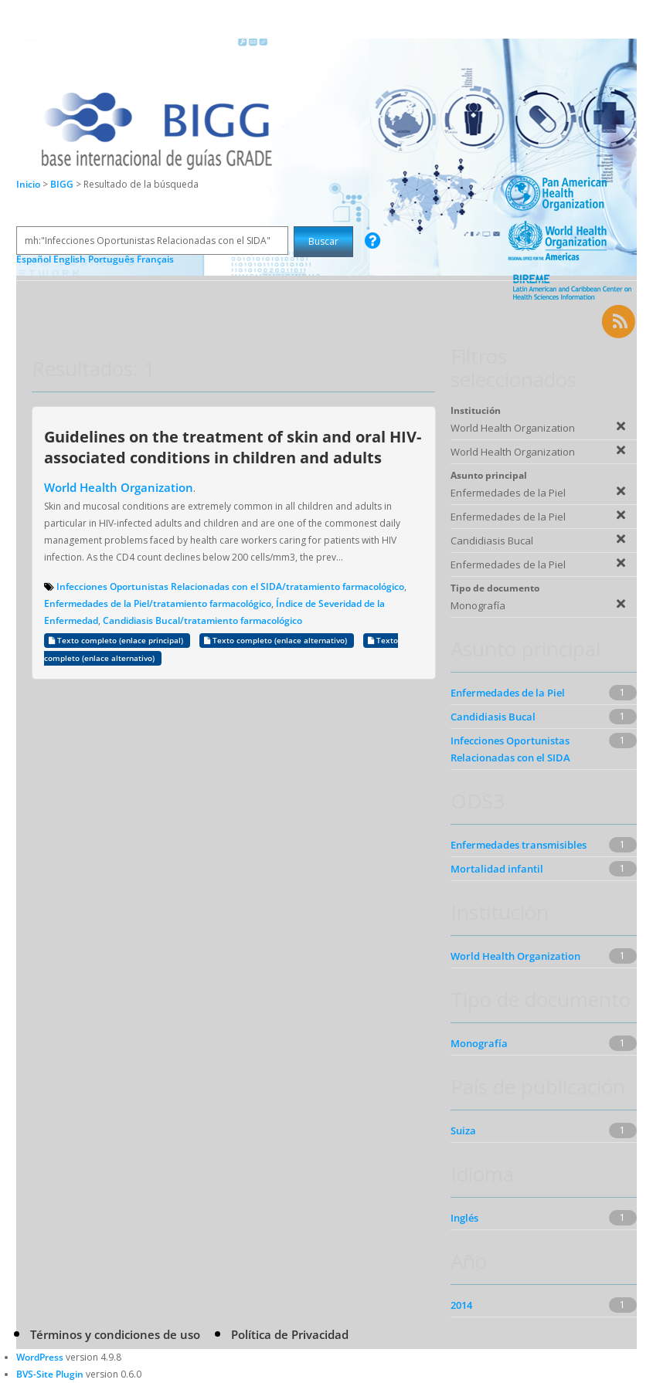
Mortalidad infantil (497, 869)
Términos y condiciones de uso (115, 1334)
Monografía (479, 1043)
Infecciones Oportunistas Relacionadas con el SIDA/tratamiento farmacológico (230, 586)
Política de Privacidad (290, 1334)
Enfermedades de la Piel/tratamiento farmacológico (157, 603)
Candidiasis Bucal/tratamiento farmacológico (202, 620)
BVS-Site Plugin (49, 1374)
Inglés (464, 1218)
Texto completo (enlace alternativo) (276, 641)
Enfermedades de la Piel (508, 693)
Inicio (28, 184)
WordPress (39, 1357)
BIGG (63, 184)
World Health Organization (118, 487)
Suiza (463, 1130)
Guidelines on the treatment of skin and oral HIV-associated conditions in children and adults (232, 446)
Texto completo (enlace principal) (117, 641)
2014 (461, 1305)
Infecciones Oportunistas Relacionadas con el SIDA (510, 749)
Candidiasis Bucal (493, 717)
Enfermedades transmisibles (519, 845)
